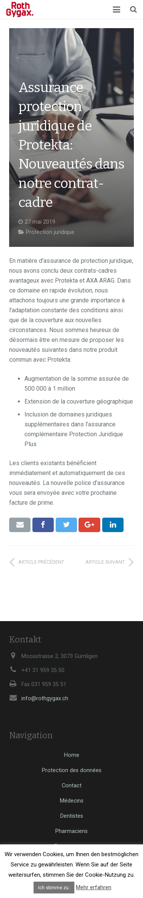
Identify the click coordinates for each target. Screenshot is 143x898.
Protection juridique (50, 232)
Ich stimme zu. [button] (54, 887)
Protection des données (71, 770)
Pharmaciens (71, 831)
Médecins (72, 801)
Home (71, 755)
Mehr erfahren (93, 887)
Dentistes (71, 816)
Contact (72, 785)
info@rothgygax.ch (44, 698)
